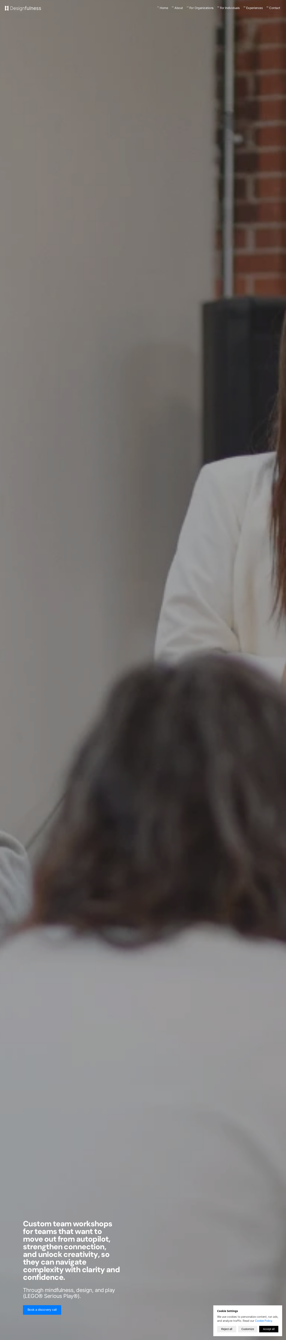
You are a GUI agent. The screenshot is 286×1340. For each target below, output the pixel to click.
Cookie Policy (263, 1320)
